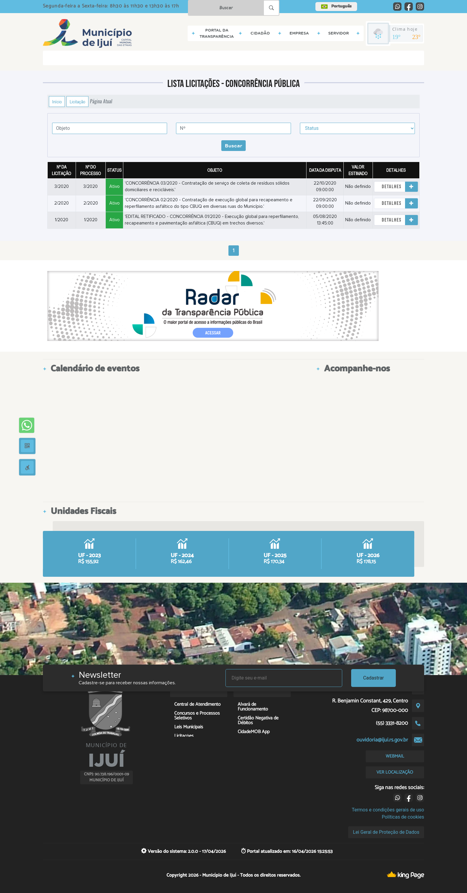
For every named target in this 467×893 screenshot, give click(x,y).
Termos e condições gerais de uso (388, 810)
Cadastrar (373, 678)
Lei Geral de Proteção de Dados (386, 832)
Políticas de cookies (403, 817)
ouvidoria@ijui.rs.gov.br (382, 739)
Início (57, 102)
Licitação (77, 102)
